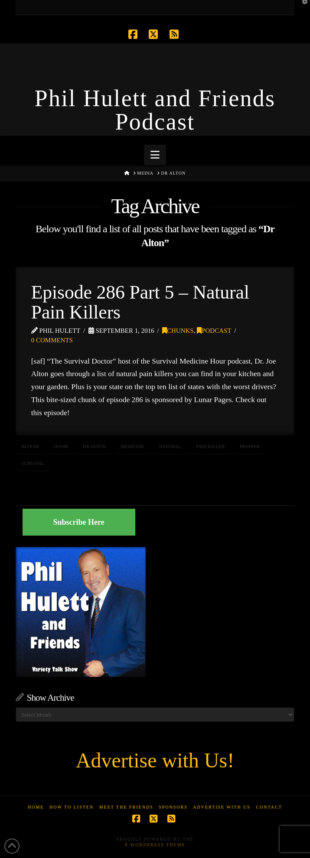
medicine (132, 446)
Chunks (178, 330)
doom (60, 446)
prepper (250, 446)
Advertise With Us (222, 807)
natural (170, 446)
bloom (30, 446)
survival (32, 463)
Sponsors (173, 807)
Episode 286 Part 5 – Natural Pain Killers (140, 302)
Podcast (214, 330)
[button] (155, 155)
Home (36, 807)
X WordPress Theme (154, 844)
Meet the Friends (126, 807)
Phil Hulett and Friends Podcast (155, 110)
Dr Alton (94, 446)
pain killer (210, 446)
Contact (269, 807)
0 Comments (52, 340)
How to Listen (71, 807)
